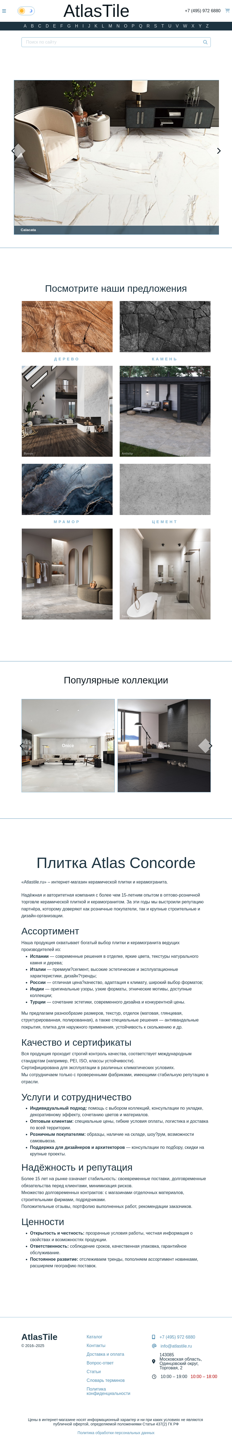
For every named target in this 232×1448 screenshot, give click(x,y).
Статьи (94, 1371)
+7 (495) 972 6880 (203, 11)
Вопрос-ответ (100, 1363)
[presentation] (18, 150)
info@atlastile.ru (176, 1346)
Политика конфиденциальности (109, 1391)
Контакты (96, 1345)
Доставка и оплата (105, 1354)
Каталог (95, 1337)
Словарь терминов (106, 1380)
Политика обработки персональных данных (116, 1433)
